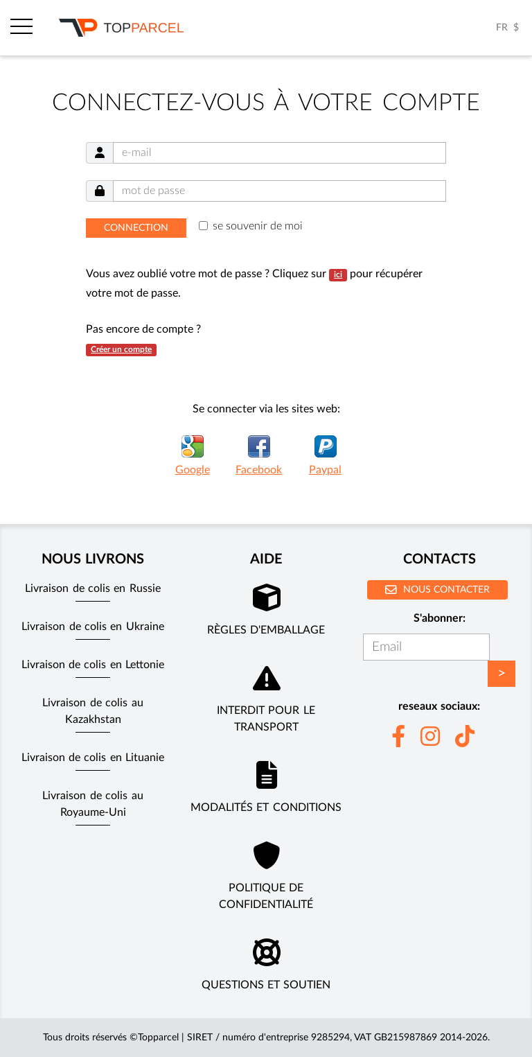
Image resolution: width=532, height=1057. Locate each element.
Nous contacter (437, 589)
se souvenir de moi (258, 226)
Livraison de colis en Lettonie (93, 664)
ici (338, 274)
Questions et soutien (266, 984)
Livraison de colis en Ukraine (92, 626)
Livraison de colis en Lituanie (93, 757)
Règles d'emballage (266, 630)
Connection (136, 228)
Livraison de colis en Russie (93, 588)
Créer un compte (121, 349)
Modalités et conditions (266, 807)
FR (502, 28)
